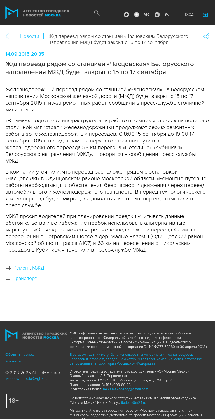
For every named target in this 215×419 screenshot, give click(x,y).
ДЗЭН (136, 14)
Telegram (157, 14)
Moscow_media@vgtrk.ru (26, 378)
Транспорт (25, 278)
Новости (29, 36)
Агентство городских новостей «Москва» (37, 12)
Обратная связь (19, 354)
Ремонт (21, 268)
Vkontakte (146, 14)
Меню (85, 13)
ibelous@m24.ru (133, 403)
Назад (10, 36)
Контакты (13, 361)
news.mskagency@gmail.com (125, 389)
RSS (167, 14)
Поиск (97, 13)
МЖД (38, 268)
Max (126, 14)
